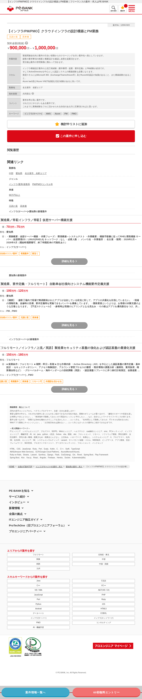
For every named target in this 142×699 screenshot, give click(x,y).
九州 (38, 568)
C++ (38, 585)
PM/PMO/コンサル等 (42, 184)
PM (66, 114)
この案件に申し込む (71, 136)
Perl (38, 599)
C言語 (103, 581)
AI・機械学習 (38, 627)
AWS (48, 114)
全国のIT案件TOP (25, 467)
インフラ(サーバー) (33, 114)
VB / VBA (38, 590)
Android (38, 609)
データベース (38, 613)
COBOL (103, 613)
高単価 (23, 206)
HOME (11, 467)
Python (38, 604)
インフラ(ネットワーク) (103, 618)
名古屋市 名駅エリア (36, 173)
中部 (11, 173)
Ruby (103, 599)
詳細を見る (69, 261)
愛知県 (19, 173)
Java (38, 581)
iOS (103, 604)
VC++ (103, 585)
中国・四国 (103, 564)
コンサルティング (103, 623)
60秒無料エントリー (106, 692)
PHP (103, 595)
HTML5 (104, 609)
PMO (74, 114)
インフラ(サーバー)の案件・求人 (49, 467)
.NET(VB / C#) (104, 590)
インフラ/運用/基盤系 (19, 184)
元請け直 (13, 206)
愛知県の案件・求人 (74, 467)
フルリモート (38, 555)
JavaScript (38, 595)
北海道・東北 (103, 555)
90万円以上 (14, 195)
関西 (38, 564)
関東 (38, 559)
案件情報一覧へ (35, 692)
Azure (57, 114)
